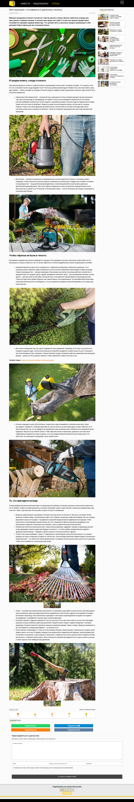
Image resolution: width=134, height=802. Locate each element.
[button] (93, 573)
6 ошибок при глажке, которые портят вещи (115, 16)
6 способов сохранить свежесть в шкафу (115, 68)
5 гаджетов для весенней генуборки (115, 83)
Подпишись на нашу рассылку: (67, 787)
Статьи (16, 13)
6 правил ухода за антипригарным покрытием (115, 54)
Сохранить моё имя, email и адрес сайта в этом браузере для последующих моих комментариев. (43, 768)
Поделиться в (31, 726)
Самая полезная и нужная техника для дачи (37, 360)
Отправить (67, 793)
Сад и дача (12, 13)
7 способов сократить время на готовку (116, 76)
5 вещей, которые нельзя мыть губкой (116, 60)
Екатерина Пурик (89, 709)
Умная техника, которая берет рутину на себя (114, 23)
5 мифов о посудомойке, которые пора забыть (114, 39)
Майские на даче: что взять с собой (115, 30)
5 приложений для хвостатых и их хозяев (115, 46)
